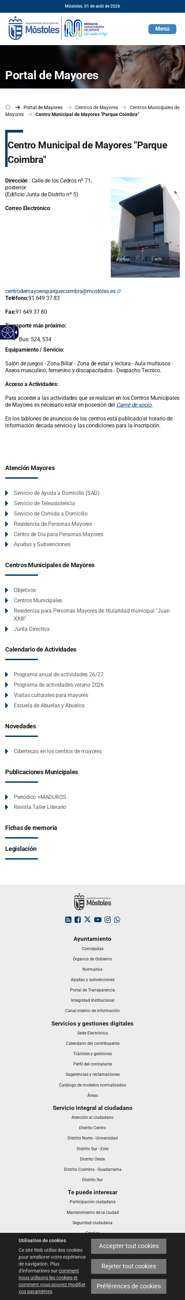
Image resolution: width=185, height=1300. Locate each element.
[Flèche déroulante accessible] (15, 332)
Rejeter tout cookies (128, 1266)
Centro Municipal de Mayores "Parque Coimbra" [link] (87, 114)
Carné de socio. (134, 405)
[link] (59, 27)
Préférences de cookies (129, 1286)
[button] (162, 29)
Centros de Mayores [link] (96, 107)
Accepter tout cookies (129, 1245)
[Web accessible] (7, 332)
